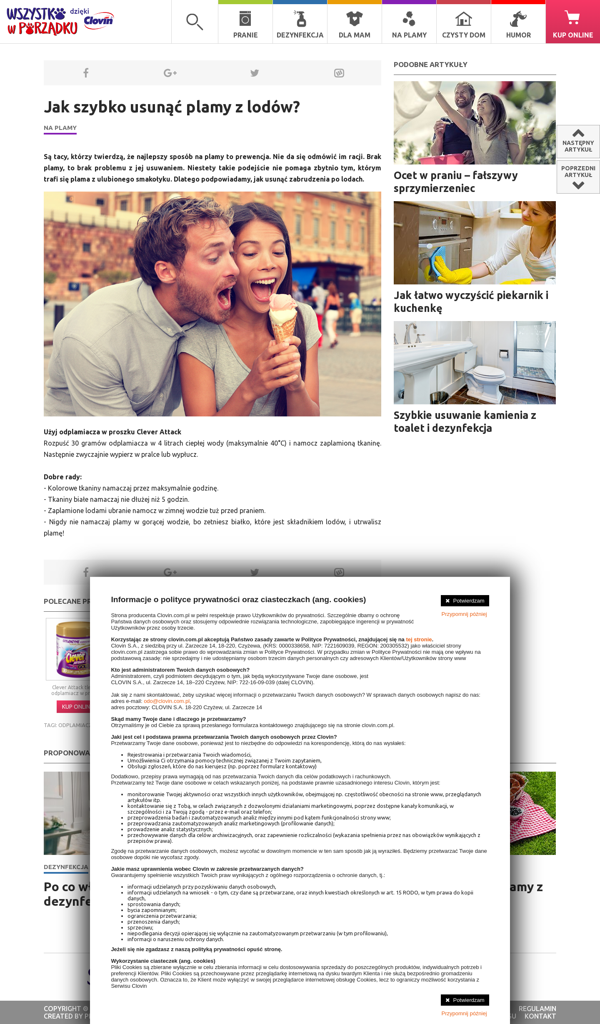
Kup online (573, 24)
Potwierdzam (468, 601)
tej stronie (419, 639)
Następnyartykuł (578, 146)
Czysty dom (463, 24)
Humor (518, 24)
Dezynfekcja (300, 24)
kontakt (540, 1016)
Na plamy (409, 24)
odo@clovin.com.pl (167, 701)
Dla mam (354, 24)
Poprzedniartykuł (578, 171)
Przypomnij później (464, 614)
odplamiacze (76, 725)
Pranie (245, 24)
